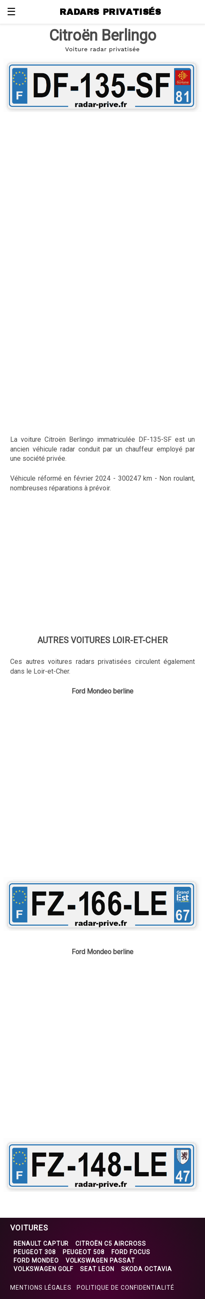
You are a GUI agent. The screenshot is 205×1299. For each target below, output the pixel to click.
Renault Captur (41, 1243)
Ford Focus (130, 1252)
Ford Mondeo (36, 1260)
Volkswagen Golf (43, 1269)
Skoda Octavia (146, 1269)
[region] (102, 183)
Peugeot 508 (84, 1252)
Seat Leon (97, 1269)
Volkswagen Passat (100, 1260)
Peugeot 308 (35, 1252)
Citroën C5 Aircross (110, 1243)
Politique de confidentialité (126, 1287)
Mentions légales (41, 1287)
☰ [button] (11, 12)
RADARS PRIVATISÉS (110, 12)
